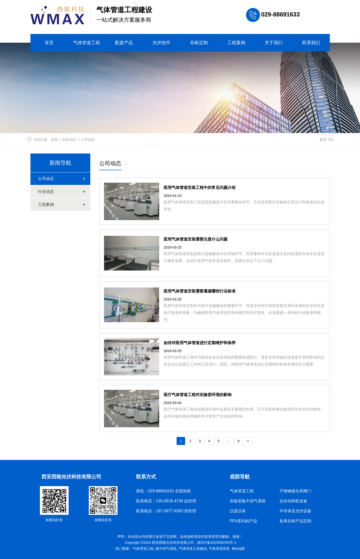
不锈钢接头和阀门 (295, 491)
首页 (49, 42)
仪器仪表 (238, 511)
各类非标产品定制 (295, 521)
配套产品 (124, 42)
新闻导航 (60, 163)
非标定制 (199, 42)
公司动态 (46, 178)
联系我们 (311, 42)
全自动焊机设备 (293, 501)
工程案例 (236, 42)
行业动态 (46, 191)
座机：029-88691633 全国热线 (163, 491)
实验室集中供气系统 (248, 501)
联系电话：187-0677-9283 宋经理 (166, 511)
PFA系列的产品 (243, 521)
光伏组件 (161, 42)
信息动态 (69, 139)
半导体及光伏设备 (295, 511)
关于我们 (274, 42)
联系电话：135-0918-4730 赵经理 (166, 501)
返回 (323, 139)
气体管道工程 (86, 42)
